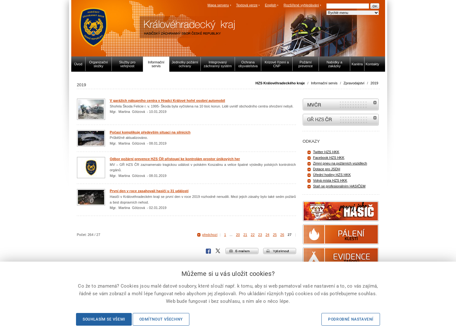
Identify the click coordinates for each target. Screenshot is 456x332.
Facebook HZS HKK (329, 157)
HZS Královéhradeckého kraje (280, 83)
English (270, 5)
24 (267, 235)
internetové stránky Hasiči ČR (341, 120)
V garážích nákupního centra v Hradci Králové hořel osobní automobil (167, 100)
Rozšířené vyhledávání (301, 5)
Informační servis (324, 83)
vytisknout (279, 251)
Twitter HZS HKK (326, 152)
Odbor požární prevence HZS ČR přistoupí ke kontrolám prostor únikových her (175, 159)
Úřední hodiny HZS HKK (332, 175)
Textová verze (246, 5)
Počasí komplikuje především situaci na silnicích (150, 132)
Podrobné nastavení (350, 319)
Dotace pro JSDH (326, 169)
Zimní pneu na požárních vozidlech (340, 163)
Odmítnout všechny (161, 319)
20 (238, 235)
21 (245, 235)
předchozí (209, 235)
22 (253, 235)
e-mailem (241, 251)
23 (260, 235)
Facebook (208, 251)
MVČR (341, 104)
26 (282, 235)
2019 (374, 83)
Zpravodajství (354, 83)
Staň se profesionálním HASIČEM (339, 186)
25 (275, 235)
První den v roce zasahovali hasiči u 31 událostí (149, 191)
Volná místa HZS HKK (330, 180)
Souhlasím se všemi (104, 319)
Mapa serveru (218, 5)
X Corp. (218, 251)
